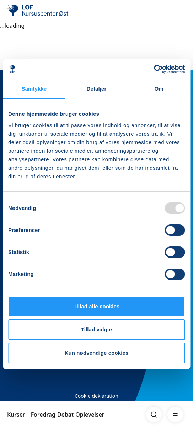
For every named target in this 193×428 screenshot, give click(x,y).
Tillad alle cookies (96, 306)
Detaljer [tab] (97, 89)
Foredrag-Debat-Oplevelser (67, 414)
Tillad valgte (96, 329)
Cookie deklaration (96, 395)
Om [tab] (159, 89)
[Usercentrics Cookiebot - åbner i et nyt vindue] (154, 69)
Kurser (16, 414)
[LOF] (43, 10)
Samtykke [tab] (34, 89)
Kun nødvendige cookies (97, 353)
